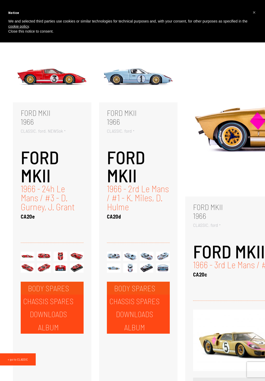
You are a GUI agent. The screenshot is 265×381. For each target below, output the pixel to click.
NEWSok (55, 131)
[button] (254, 12)
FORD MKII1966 (35, 117)
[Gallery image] (52, 76)
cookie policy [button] (18, 26)
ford (42, 131)
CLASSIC (28, 131)
